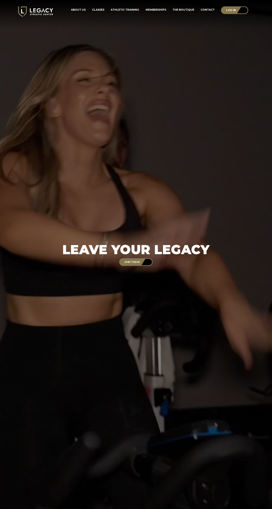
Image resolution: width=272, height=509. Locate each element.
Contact (208, 10)
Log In (231, 10)
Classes (98, 10)
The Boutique (183, 10)
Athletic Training (125, 10)
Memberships (156, 10)
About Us (78, 10)
